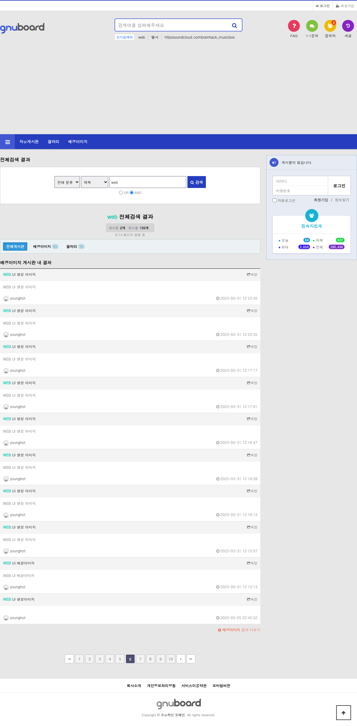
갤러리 (53, 141)
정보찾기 (342, 199)
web (141, 36)
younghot (14, 297)
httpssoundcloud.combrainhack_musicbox (200, 36)
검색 (196, 182)
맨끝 (191, 658)
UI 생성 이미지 (19, 274)
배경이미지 (77, 141)
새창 (252, 274)
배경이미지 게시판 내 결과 (25, 262)
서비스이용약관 (193, 685)
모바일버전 (221, 685)
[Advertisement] (178, 89)
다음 (180, 658)
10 (170, 659)
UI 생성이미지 (19, 599)
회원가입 (345, 5)
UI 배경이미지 (19, 562)
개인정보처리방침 (161, 685)
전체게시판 (15, 246)
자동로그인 (286, 200)
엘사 (155, 36)
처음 (69, 658)
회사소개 (134, 685)
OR (126, 192)
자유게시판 (29, 141)
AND (137, 192)
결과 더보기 (239, 629)
